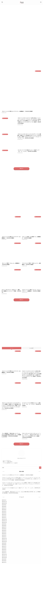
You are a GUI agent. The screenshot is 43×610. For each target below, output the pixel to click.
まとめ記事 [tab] (31, 348)
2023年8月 (5, 542)
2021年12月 (5, 590)
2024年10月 (5, 505)
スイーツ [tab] (11, 348)
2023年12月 (5, 532)
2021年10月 (5, 595)
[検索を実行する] (40, 467)
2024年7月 (5, 513)
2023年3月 (5, 555)
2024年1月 (5, 529)
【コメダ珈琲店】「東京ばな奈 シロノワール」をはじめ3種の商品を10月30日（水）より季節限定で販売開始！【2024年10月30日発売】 (21, 492)
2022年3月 (5, 582)
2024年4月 (5, 521)
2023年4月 (5, 553)
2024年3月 (5, 524)
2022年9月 (5, 571)
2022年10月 (5, 569)
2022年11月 (5, 566)
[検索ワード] (21, 467)
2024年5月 (5, 519)
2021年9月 (5, 598)
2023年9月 (5, 540)
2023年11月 (5, 534)
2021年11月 (5, 592)
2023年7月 (5, 545)
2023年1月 (5, 561)
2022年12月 (5, 563)
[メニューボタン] (41, 2)
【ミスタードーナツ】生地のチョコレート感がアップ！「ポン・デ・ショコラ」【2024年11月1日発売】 (21, 488)
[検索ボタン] (2, 2)
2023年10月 (5, 537)
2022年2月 (5, 584)
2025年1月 (5, 500)
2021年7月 (5, 603)
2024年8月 (5, 511)
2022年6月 (5, 579)
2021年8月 (5, 600)
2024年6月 (5, 516)
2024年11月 (5, 503)
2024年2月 (5, 526)
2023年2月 (5, 558)
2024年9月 (5, 508)
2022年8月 (5, 574)
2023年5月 (5, 550)
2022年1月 (5, 587)
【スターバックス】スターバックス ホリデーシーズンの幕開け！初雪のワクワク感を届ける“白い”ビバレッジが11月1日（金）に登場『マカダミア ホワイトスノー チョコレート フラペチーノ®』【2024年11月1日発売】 (21, 484)
